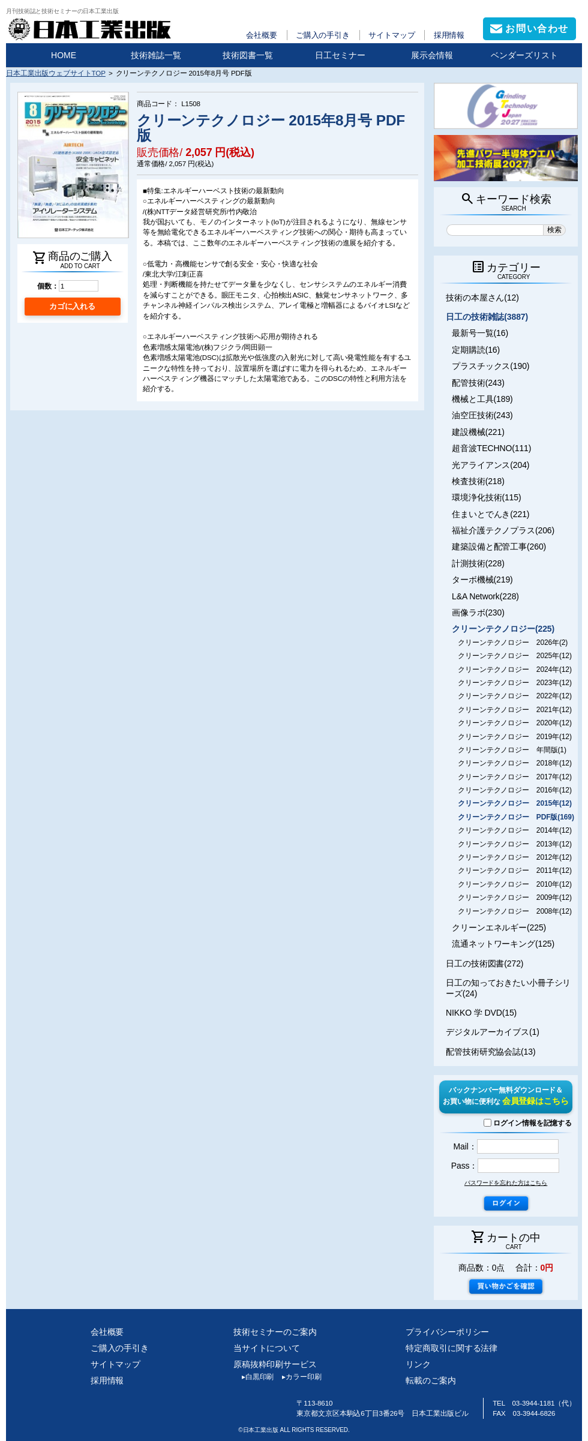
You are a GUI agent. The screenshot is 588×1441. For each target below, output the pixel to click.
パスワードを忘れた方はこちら (505, 1182)
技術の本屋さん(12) (482, 297)
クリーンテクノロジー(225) (503, 629)
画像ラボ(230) (478, 612)
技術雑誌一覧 (156, 55)
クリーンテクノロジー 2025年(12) (515, 656)
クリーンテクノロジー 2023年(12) (515, 683)
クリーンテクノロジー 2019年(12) (515, 736)
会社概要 (261, 35)
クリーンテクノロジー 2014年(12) (515, 830)
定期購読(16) (476, 350)
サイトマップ (391, 35)
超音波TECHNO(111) (491, 448)
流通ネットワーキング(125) (503, 943)
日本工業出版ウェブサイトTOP (56, 73)
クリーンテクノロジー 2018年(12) (515, 763)
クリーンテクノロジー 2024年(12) (515, 669)
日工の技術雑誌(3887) (487, 317)
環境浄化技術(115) (486, 497)
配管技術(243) (478, 383)
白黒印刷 (253, 1377)
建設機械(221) (478, 432)
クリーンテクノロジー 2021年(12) (515, 710)
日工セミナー (340, 55)
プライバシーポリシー (447, 1332)
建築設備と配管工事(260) (499, 546)
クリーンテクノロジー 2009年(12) (515, 897)
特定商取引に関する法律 (451, 1348)
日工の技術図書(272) (484, 963)
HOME (63, 55)
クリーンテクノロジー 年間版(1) (512, 750)
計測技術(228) (478, 563)
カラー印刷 (297, 1377)
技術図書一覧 (248, 55)
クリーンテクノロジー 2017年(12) (515, 777)
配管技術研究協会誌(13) (490, 1051)
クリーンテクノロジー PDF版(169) (516, 817)
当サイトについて (266, 1348)
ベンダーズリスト (524, 55)
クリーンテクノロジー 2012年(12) (515, 857)
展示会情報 (432, 55)
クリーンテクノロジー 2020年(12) (515, 723)
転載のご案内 (430, 1380)
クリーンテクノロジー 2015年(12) (515, 803)
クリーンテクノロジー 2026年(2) (513, 642)
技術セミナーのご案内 (275, 1332)
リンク (418, 1364)
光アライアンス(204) (490, 465)
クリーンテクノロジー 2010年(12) (515, 884)
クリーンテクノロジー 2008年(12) (515, 911)
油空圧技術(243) (482, 415)
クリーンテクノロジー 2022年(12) (515, 696)
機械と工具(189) (482, 399)
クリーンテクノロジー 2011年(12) (515, 870)
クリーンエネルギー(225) (499, 927)
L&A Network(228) (485, 596)
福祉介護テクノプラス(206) (503, 530)
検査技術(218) (478, 481)
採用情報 (449, 35)
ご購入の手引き (323, 35)
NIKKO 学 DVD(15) (481, 1012)
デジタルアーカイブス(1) (492, 1032)
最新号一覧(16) (480, 333)
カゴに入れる (72, 306)
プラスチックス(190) (490, 366)
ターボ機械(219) (482, 579)
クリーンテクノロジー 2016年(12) (515, 790)
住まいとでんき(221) (490, 514)
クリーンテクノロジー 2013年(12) (515, 844)
